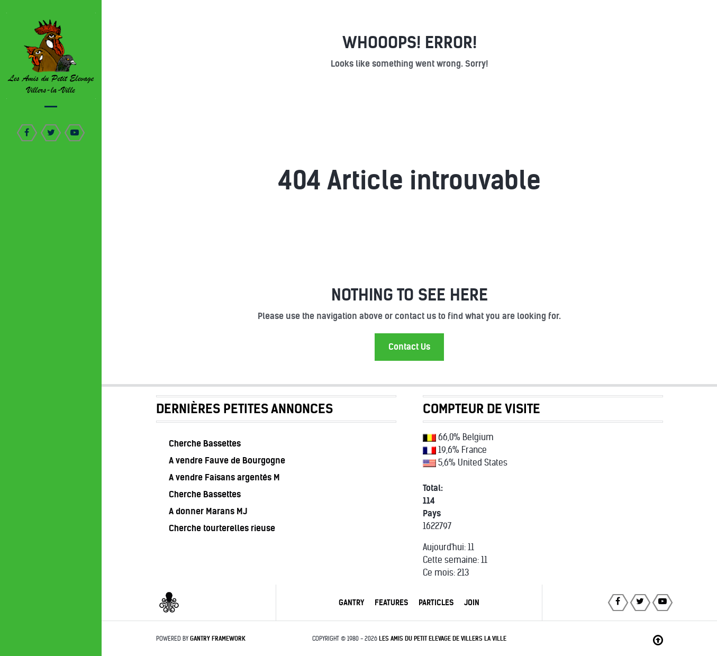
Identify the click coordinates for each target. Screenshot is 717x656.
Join (471, 602)
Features (391, 602)
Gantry (351, 602)
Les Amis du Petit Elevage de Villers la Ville (442, 638)
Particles (436, 602)
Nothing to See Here (409, 295)
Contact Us (409, 347)
